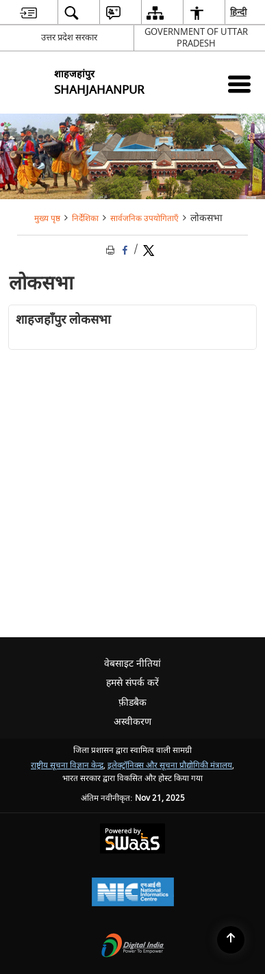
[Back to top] (230, 939)
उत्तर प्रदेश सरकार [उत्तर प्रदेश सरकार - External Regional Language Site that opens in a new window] (69, 37)
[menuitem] (28, 12)
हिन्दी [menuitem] (239, 11)
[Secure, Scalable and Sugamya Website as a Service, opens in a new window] (132, 840)
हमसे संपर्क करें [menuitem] (132, 683)
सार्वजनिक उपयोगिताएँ (144, 219)
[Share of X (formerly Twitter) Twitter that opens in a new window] (148, 250)
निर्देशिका (85, 219)
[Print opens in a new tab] (111, 250)
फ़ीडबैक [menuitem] (132, 702)
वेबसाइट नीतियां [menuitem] (132, 663)
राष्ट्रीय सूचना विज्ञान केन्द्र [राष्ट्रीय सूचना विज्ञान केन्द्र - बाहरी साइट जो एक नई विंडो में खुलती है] (67, 765)
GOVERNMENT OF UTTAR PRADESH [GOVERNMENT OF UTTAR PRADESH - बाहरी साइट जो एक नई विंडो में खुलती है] (196, 37)
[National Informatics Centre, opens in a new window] (132, 893)
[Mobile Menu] (239, 84)
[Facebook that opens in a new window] (126, 250)
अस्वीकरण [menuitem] (132, 722)
